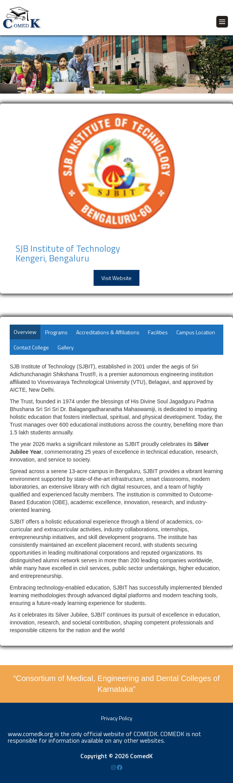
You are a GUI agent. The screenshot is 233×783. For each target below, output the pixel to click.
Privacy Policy (116, 718)
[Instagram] (114, 767)
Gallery (65, 347)
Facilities (158, 332)
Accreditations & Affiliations (107, 332)
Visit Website (116, 278)
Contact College (31, 347)
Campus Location (195, 332)
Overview (25, 332)
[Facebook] (119, 767)
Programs (56, 332)
